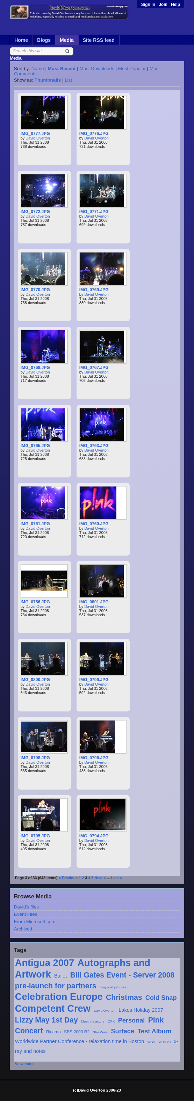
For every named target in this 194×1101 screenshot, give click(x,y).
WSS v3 (164, 1042)
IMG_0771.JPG (94, 211)
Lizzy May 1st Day (46, 1020)
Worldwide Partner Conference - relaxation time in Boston (79, 1041)
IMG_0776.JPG (94, 133)
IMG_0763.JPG (94, 445)
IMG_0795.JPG (35, 836)
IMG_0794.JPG (94, 836)
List (68, 80)
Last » (116, 878)
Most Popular (132, 68)
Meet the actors (93, 1021)
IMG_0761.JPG (35, 523)
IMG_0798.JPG (35, 757)
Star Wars (100, 1032)
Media (67, 40)
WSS (151, 1042)
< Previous (68, 878)
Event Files (25, 914)
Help (175, 4)
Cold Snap (161, 997)
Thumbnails (48, 80)
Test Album (154, 1031)
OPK (111, 1021)
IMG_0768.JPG (35, 367)
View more (24, 1064)
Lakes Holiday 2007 (140, 1010)
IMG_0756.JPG (35, 601)
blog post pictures (113, 987)
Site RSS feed (99, 40)
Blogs (44, 40)
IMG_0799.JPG (94, 679)
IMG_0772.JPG (35, 211)
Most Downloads (96, 68)
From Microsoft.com (35, 921)
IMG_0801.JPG (94, 601)
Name (37, 68)
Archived (23, 929)
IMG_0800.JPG (35, 679)
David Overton (104, 1010)
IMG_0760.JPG (94, 523)
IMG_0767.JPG (94, 367)
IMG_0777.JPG (35, 133)
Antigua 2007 (44, 962)
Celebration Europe (59, 996)
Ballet (60, 976)
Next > (100, 878)
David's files (26, 907)
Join (163, 4)
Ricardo (53, 1032)
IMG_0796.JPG (94, 757)
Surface (123, 1031)
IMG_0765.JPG (35, 445)
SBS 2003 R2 (76, 1032)
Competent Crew (53, 1008)
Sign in (149, 4)
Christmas (124, 997)
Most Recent (62, 68)
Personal (131, 1020)
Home (21, 40)
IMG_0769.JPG (94, 289)
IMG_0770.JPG (35, 289)
